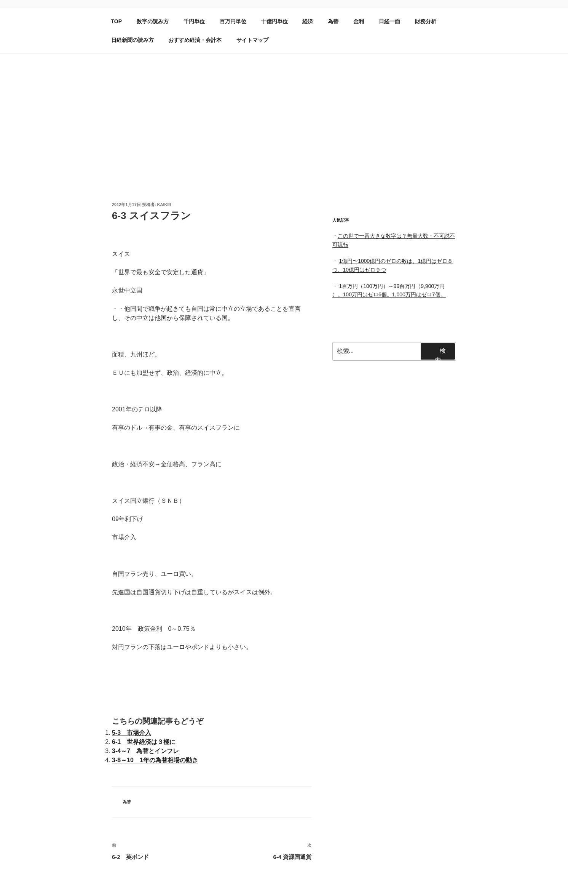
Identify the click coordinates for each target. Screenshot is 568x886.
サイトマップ (252, 40)
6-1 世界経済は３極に (144, 742)
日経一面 (389, 21)
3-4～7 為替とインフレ (145, 751)
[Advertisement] (284, 111)
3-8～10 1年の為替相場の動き (155, 760)
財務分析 (425, 21)
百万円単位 (233, 21)
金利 (358, 21)
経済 (307, 21)
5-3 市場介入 (131, 732)
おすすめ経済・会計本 (195, 40)
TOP (116, 21)
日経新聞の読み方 (132, 40)
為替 (333, 21)
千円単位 (194, 21)
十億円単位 (274, 21)
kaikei (164, 204)
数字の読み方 (153, 21)
